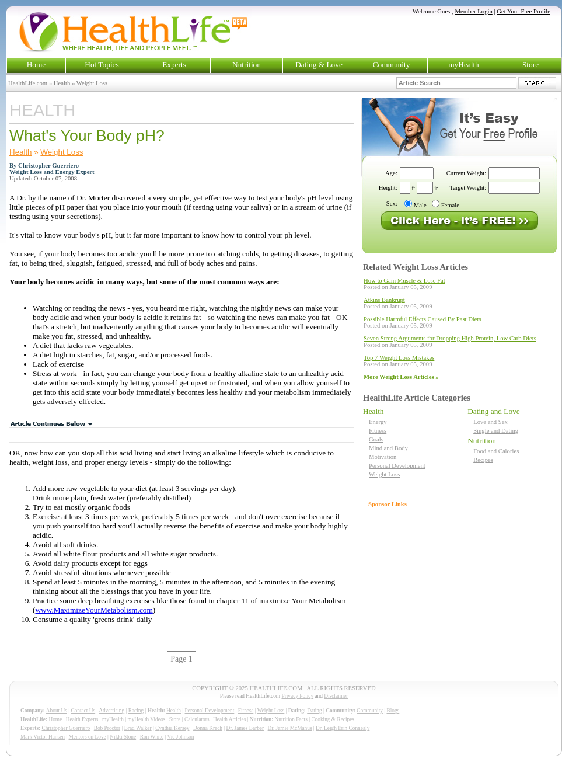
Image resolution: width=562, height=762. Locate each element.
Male (420, 205)
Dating (314, 711)
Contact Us (83, 711)
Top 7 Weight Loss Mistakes (399, 357)
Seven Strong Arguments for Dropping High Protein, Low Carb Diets (450, 338)
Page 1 (181, 659)
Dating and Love (493, 411)
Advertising (111, 711)
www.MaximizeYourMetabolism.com (93, 610)
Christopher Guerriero (66, 728)
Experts (174, 64)
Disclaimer (336, 696)
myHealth (463, 64)
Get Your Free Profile (523, 11)
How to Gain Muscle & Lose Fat (404, 280)
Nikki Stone (123, 737)
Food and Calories (496, 451)
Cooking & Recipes (332, 719)
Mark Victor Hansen (42, 737)
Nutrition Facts (291, 719)
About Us (56, 711)
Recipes (483, 460)
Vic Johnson (180, 737)
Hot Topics (101, 64)
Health (62, 83)
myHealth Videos (146, 719)
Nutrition (246, 64)
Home (36, 64)
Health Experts (82, 719)
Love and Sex (490, 422)
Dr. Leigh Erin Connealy (342, 728)
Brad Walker (138, 728)
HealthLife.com (27, 83)
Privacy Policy (297, 696)
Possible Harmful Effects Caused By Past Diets (422, 319)
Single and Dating (495, 430)
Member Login (474, 11)
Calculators (196, 719)
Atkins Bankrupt (384, 300)
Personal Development (397, 465)
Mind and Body (388, 448)
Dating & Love (319, 64)
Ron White (152, 737)
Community (391, 64)
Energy (378, 422)
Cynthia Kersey (172, 728)
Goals (376, 439)
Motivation (382, 457)
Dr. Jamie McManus (290, 728)
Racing (136, 711)
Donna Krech (207, 728)
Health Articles (229, 719)
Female (450, 205)
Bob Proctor (107, 728)
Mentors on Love (87, 737)
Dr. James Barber (245, 728)
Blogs (392, 711)
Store (530, 64)
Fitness (377, 430)
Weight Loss (91, 83)
